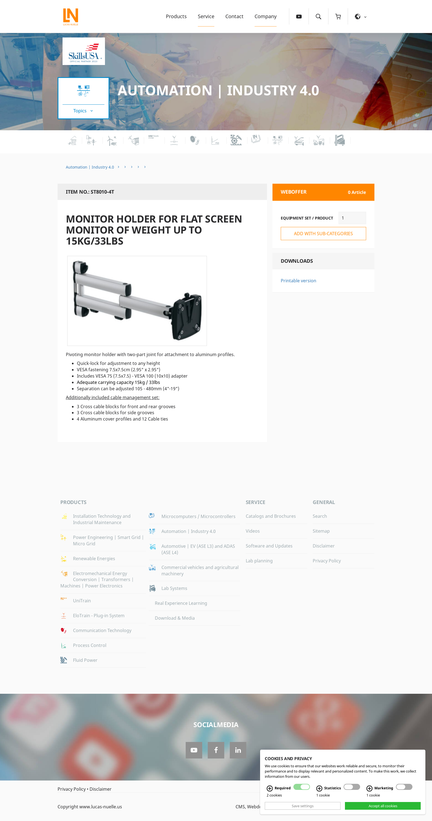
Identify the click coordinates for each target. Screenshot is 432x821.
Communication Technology (102, 630)
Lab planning (259, 561)
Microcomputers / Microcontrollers (198, 516)
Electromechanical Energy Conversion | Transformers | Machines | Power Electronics (97, 579)
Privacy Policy (327, 561)
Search (320, 516)
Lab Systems (174, 588)
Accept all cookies (383, 805)
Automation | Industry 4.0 (218, 90)
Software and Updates (269, 546)
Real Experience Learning (181, 603)
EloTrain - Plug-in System (99, 616)
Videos (253, 531)
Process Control (89, 645)
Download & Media (175, 618)
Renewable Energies (94, 559)
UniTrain (82, 601)
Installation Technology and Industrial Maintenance (102, 519)
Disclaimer (324, 546)
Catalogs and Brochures (271, 516)
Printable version (298, 281)
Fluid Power (85, 660)
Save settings (303, 805)
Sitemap (321, 531)
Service (206, 16)
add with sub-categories (323, 234)
